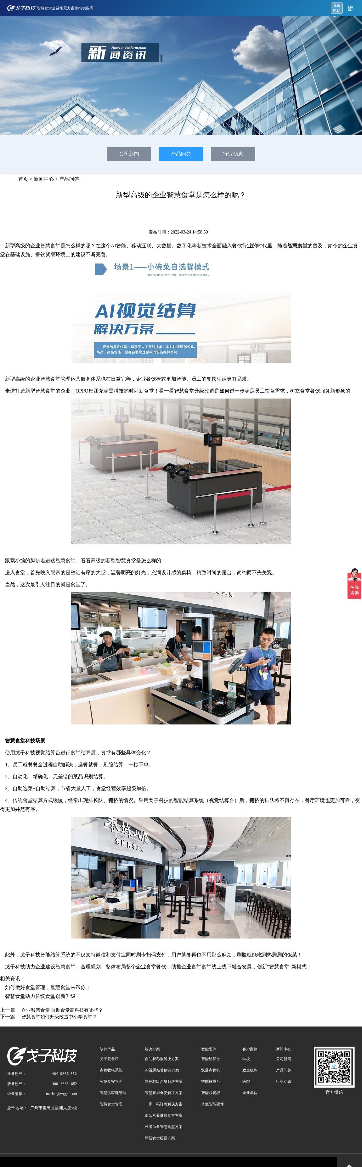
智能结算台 (210, 1059)
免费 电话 (337, 8)
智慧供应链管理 (113, 1093)
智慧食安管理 (111, 1081)
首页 (23, 179)
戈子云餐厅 (109, 1059)
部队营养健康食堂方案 (164, 1115)
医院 (246, 1081)
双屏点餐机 (210, 1070)
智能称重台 (210, 1081)
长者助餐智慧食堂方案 (164, 1127)
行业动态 (233, 154)
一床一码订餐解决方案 (164, 1104)
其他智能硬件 (212, 1104)
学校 (246, 1059)
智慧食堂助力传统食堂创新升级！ (43, 996)
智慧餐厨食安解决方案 (164, 1093)
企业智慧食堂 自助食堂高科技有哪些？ (62, 1010)
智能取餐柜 (210, 1093)
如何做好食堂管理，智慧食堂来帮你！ (48, 987)
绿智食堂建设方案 (160, 1138)
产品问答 (181, 154)
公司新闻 (129, 154)
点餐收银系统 (111, 1070)
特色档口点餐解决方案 (164, 1081)
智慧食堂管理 (111, 1104)
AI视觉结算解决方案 (162, 1070)
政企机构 (249, 1070)
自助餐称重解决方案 (162, 1059)
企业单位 (249, 1093)
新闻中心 (44, 179)
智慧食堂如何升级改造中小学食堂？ (59, 1016)
